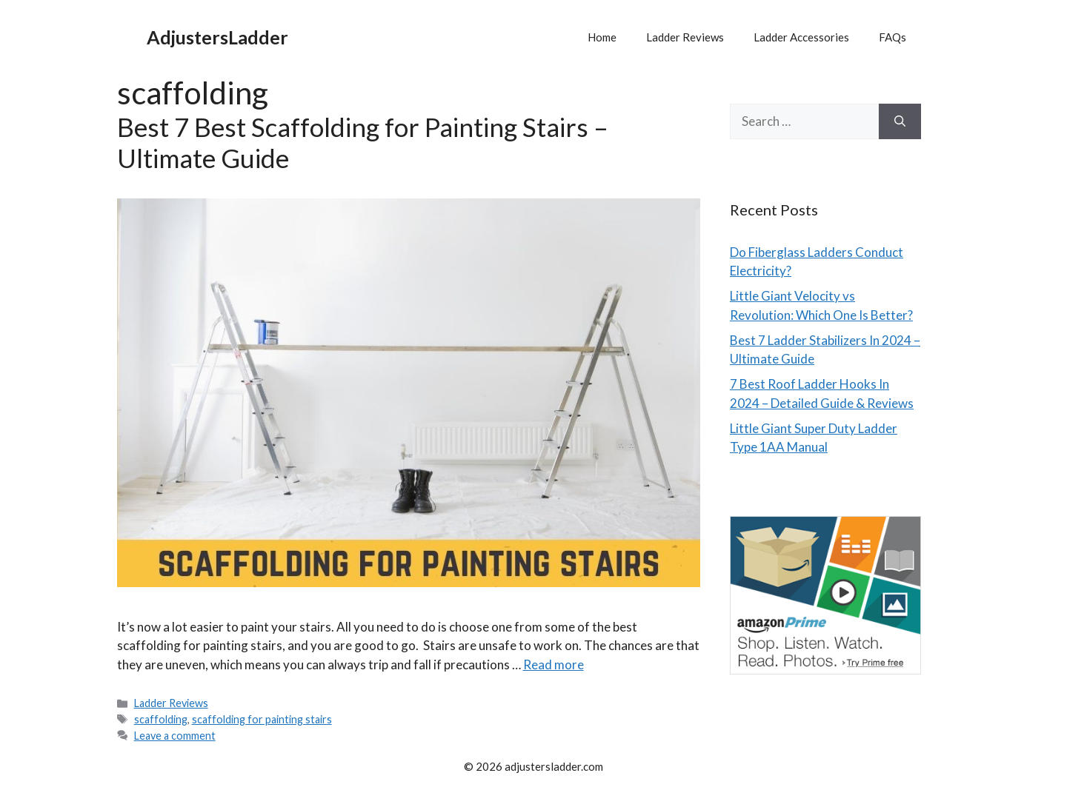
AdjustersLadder (217, 37)
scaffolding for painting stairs (262, 719)
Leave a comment (175, 735)
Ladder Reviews (685, 37)
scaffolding (160, 719)
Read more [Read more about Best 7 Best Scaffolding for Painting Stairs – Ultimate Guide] (553, 664)
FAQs (892, 37)
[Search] (900, 121)
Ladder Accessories (801, 37)
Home (602, 37)
